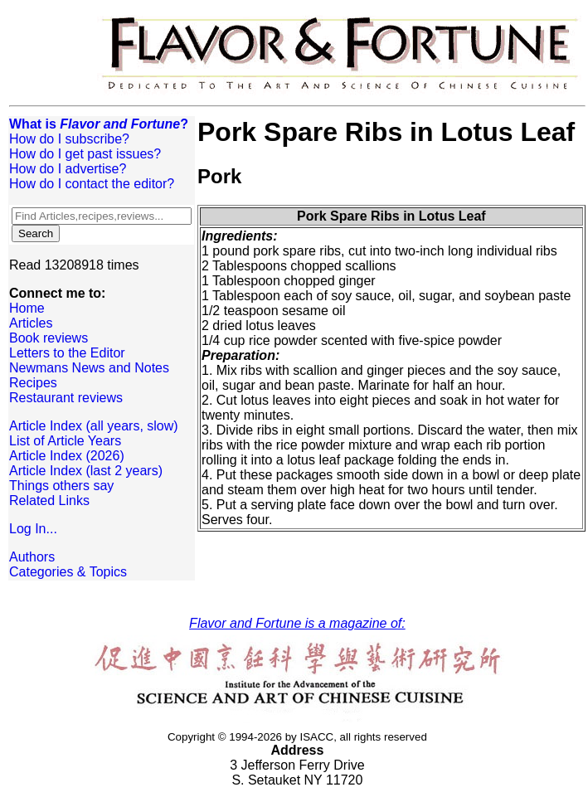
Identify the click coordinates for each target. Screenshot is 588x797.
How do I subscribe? (69, 139)
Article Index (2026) (66, 456)
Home (27, 308)
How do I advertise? (67, 169)
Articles (30, 323)
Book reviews (48, 338)
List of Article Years (65, 441)
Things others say (61, 486)
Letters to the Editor (67, 353)
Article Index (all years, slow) (93, 426)
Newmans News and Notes (89, 368)
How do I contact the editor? (91, 184)
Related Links (49, 500)
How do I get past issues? (85, 154)
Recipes (33, 383)
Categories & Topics (68, 572)
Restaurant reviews (66, 398)
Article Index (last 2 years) (86, 471)
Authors (32, 557)
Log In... (33, 529)
